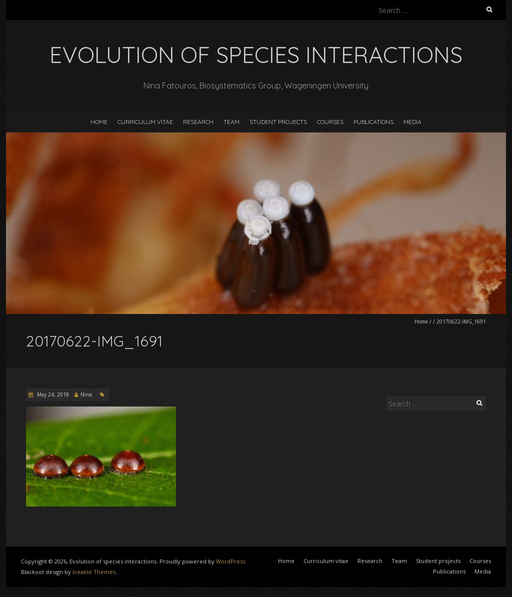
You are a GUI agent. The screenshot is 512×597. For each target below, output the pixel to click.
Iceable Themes (94, 572)
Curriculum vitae (145, 122)
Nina (86, 394)
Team (232, 122)
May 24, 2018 (52, 394)
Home (99, 122)
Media (413, 122)
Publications (374, 122)
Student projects (278, 122)
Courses (330, 122)
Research (198, 122)
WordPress (230, 561)
